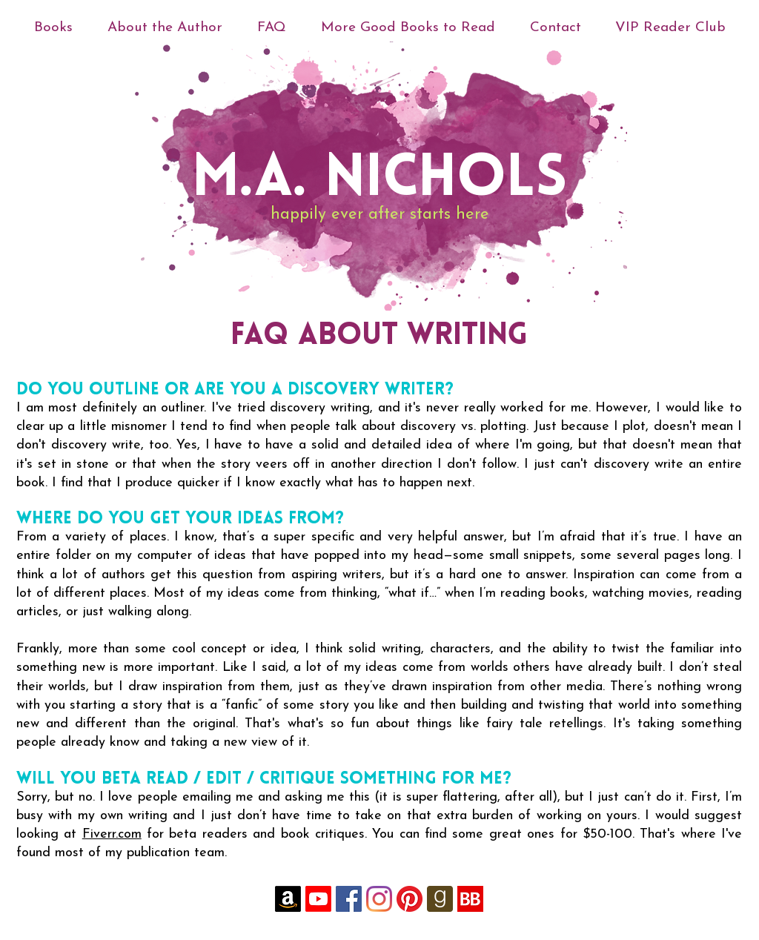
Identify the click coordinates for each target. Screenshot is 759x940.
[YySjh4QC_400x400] (470, 899)
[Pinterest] (409, 899)
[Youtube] (318, 899)
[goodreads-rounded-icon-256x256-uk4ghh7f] (440, 899)
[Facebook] (349, 899)
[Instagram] (379, 899)
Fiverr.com (112, 834)
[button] (164, 28)
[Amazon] (288, 899)
